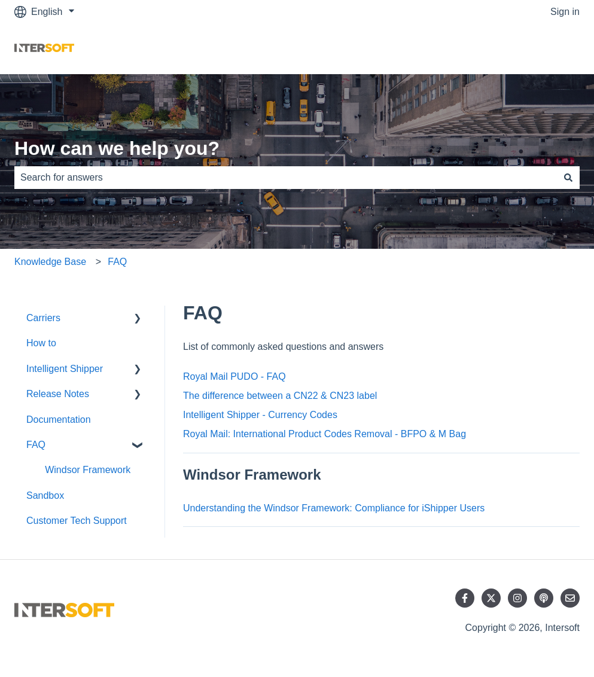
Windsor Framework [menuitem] (87, 470)
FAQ (117, 262)
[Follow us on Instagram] (517, 598)
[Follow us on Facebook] (464, 598)
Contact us (545, 49)
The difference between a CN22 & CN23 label (280, 396)
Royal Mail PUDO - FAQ (234, 376)
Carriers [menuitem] (43, 318)
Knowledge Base (50, 262)
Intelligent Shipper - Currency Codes (260, 415)
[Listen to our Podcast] (543, 598)
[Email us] (570, 598)
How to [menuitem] (41, 343)
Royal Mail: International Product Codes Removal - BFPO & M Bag (324, 434)
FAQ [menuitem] (35, 445)
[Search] (568, 177)
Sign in (565, 12)
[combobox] (285, 177)
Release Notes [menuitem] (57, 394)
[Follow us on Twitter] (491, 598)
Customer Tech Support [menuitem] (76, 521)
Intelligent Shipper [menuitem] (64, 369)
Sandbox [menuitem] (45, 495)
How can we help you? (117, 148)
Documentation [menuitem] (58, 419)
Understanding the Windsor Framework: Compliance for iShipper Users (334, 508)
